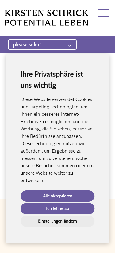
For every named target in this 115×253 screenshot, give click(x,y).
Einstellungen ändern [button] (57, 221)
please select (42, 44)
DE (8, 7)
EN (19, 7)
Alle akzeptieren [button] (57, 196)
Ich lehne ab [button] (57, 208)
